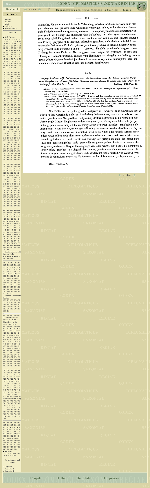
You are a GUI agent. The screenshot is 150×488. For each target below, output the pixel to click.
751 (8, 392)
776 (11, 407)
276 (8, 151)
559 (18, 287)
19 (7, 44)
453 (15, 232)
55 (9, 55)
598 (4, 311)
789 (4, 414)
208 (15, 120)
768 (18, 403)
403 (15, 210)
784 (4, 412)
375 (4, 197)
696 (8, 366)
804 (18, 423)
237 (11, 134)
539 (18, 278)
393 (15, 204)
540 (4, 280)
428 (15, 221)
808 (15, 425)
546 (8, 283)
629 (18, 335)
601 (8, 315)
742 (11, 388)
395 (4, 206)
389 (18, 201)
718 (15, 377)
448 (15, 230)
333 (15, 177)
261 (8, 144)
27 (9, 46)
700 (4, 370)
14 (12, 41)
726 (8, 381)
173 (15, 103)
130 (4, 85)
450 (4, 232)
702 (11, 370)
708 (15, 372)
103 (15, 72)
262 (11, 144)
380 (4, 199)
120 (4, 81)
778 (18, 407)
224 (18, 127)
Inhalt (7, 24)
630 (4, 337)
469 (18, 239)
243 (15, 136)
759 (4, 401)
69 (9, 59)
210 (4, 123)
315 (4, 171)
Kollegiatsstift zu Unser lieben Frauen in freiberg (12, 398)
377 (11, 197)
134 (18, 85)
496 (18, 256)
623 (15, 333)
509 (18, 265)
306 (8, 166)
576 (15, 300)
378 (15, 197)
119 (18, 79)
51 (17, 52)
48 (9, 52)
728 (15, 381)
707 (11, 372)
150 (4, 94)
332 (11, 177)
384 (18, 199)
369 (18, 193)
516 (8, 269)
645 (4, 344)
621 (8, 333)
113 (15, 77)
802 (11, 423)
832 (11, 436)
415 (4, 217)
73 (20, 59)
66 (20, 57)
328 (15, 175)
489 (18, 247)
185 (4, 109)
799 (4, 418)
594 (8, 309)
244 (18, 136)
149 (18, 92)
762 (15, 401)
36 (15, 48)
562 (11, 289)
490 (4, 250)
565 (4, 291)
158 (15, 96)
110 (4, 77)
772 (15, 405)
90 (9, 66)
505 (4, 265)
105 (4, 74)
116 (8, 79)
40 (7, 50)
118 (15, 79)
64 (15, 57)
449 (18, 230)
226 (8, 129)
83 (9, 63)
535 (4, 278)
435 (4, 226)
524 (18, 272)
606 (8, 326)
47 (7, 52)
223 (15, 127)
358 (15, 188)
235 (4, 134)
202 (11, 118)
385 (4, 201)
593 (4, 309)
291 (8, 158)
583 (4, 304)
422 (11, 219)
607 (11, 326)
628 (15, 335)
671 (8, 355)
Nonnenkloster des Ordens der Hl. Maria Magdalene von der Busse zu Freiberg (10, 321)
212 (11, 123)
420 (4, 219)
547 (11, 283)
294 (18, 158)
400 (4, 210)
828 (15, 434)
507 (11, 265)
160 (4, 98)
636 (8, 340)
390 (4, 204)
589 (8, 307)
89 (7, 66)
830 (4, 436)
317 (11, 171)
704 (18, 370)
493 (8, 256)
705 (4, 372)
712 (11, 375)
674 (18, 355)
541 (8, 280)
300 (4, 164)
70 (12, 59)
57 (15, 55)
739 (18, 386)
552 (11, 285)
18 (4, 44)
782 (15, 410)
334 (18, 177)
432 (11, 223)
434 (18, 223)
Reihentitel (8, 20)
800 (4, 423)
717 (11, 377)
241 (8, 136)
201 (8, 118)
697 (11, 366)
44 (17, 50)
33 (7, 48)
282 (11, 153)
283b (14, 453)
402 (11, 210)
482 (11, 245)
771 (11, 405)
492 (4, 256)
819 (18, 429)
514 (18, 267)
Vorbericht (8, 26)
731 (8, 383)
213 (15, 123)
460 (4, 237)
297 (11, 160)
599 (8, 311)
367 (11, 193)
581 (15, 302)
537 (11, 278)
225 (4, 129)
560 (4, 289)
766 (11, 403)
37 (17, 48)
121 (8, 81)
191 (8, 112)
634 (18, 337)
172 (11, 103)
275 (4, 151)
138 (15, 87)
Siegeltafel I (9, 467)
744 (18, 388)
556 (8, 287)
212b (5, 453)
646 (8, 344)
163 (15, 98)
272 (11, 149)
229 (18, 129)
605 (4, 326)
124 (18, 81)
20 (9, 44)
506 (8, 265)
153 (15, 94)
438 (15, 226)
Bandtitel (8, 22)
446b (18, 453)
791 (11, 414)
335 (4, 180)
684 (18, 359)
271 (8, 149)
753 (15, 392)
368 (15, 193)
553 (15, 285)
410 (4, 215)
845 (4, 443)
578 (4, 302)
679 (18, 357)
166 (8, 101)
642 (11, 342)
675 (4, 357)
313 (15, 169)
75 (7, 61)
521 (8, 272)
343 (15, 182)
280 (4, 153)
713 (15, 375)
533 (15, 276)
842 (11, 440)
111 (8, 77)
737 (11, 386)
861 (8, 449)
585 (11, 304)
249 (18, 138)
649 (18, 344)
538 (15, 278)
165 (4, 101)
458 (15, 234)
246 (8, 138)
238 (15, 134)
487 (11, 247)
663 (15, 350)
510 (4, 267)
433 (15, 223)
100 (4, 72)
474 (18, 241)
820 (4, 432)
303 (15, 164)
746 (8, 390)
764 (4, 403)
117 (11, 79)
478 (15, 243)
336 (8, 180)
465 (4, 239)
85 (15, 63)
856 (8, 447)
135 (4, 87)
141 (8, 90)
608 (15, 326)
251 (8, 140)
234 (18, 131)
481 (8, 245)
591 (15, 307)
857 (11, 447)
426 (8, 221)
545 (4, 283)
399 (18, 206)
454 (18, 232)
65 (17, 57)
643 (15, 342)
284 (18, 153)
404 (18, 210)
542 (11, 280)
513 (15, 267)
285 (4, 155)
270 (4, 149)
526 (8, 274)
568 (15, 291)
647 (11, 344)
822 (11, 432)
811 (8, 427)
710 (4, 375)
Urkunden (12, 33)
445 (4, 230)
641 (8, 342)
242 (11, 136)
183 (15, 107)
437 (11, 226)
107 (11, 74)
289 (18, 155)
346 (8, 184)
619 (18, 331)
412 (11, 215)
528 (15, 274)
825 (4, 434)
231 (8, 131)
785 (8, 412)
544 (18, 280)
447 (11, 230)
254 (18, 140)
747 (11, 390)
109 (18, 74)
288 (15, 155)
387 (11, 201)
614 (18, 329)
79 (17, 61)
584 (8, 304)
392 (11, 204)
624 (18, 333)
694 (18, 364)
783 (18, 410)
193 (15, 112)
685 (4, 361)
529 (18, 274)
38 (20, 48)
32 (4, 48)
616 (8, 331)
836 (8, 438)
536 (8, 278)
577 (18, 300)
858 (15, 447)
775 (8, 407)
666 (8, 353)
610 (4, 329)
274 (18, 149)
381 (8, 199)
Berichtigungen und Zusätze (12, 461)
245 (4, 138)
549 (18, 283)
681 (8, 359)
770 (8, 405)
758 (15, 394)
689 (18, 361)
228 (15, 129)
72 (17, 59)
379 (18, 197)
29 (15, 46)
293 (15, 158)
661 (8, 350)
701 (8, 370)
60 (4, 57)
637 (11, 340)
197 (11, 114)
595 (11, 309)
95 (4, 68)
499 (11, 258)
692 (11, 364)
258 (15, 142)
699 (18, 366)
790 (8, 414)
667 (11, 353)
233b (9, 453)
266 (8, 147)
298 (15, 160)
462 (11, 237)
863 (15, 449)
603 (15, 315)
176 (8, 105)
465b (5, 456)
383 (15, 199)
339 (18, 180)
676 (8, 357)
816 (8, 429)
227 (11, 129)
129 (18, 83)
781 (11, 410)
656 (8, 348)
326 (8, 175)
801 (8, 423)
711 (8, 375)
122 (11, 81)
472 (11, 241)
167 (11, 101)
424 (18, 219)
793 (18, 414)
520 (4, 272)
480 (4, 245)
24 (20, 44)
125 (4, 83)
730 (4, 383)
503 (15, 263)
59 (20, 55)
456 (8, 234)
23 (17, 44)
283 (15, 153)
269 (18, 147)
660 (4, 350)
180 (4, 107)
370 (4, 195)
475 (4, 243)
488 (15, 247)
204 (18, 118)
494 (11, 256)
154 (18, 94)
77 (12, 61)
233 (15, 131)
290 (4, 158)
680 (4, 359)
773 (18, 405)
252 (11, 140)
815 (4, 429)
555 (4, 287)
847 (11, 443)
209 (18, 120)
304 (18, 164)
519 (18, 269)
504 (18, 263)
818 (15, 429)
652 (11, 346)
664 (18, 350)
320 (4, 173)
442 (11, 228)
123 (15, 81)
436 (8, 226)
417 (11, 217)
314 (18, 169)
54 (7, 55)
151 (8, 94)
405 (4, 212)
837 (11, 438)
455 (4, 234)
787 (15, 412)
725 (4, 381)
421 (8, 219)
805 (4, 425)
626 (8, 335)
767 (15, 403)
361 (8, 191)
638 (15, 340)
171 (8, 103)
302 (11, 164)
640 (4, 342)
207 (11, 120)
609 (18, 326)
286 (8, 155)
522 (11, 272)
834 (18, 436)
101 (8, 72)
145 (4, 92)
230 (4, 131)
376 (8, 197)
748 (15, 390)
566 (8, 291)
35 (12, 48)
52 (20, 52)
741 (8, 388)
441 (8, 228)
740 (4, 388)
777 (15, 407)
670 (4, 355)
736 (8, 386)
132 (11, 85)
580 (11, 302)
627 (11, 335)
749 (18, 390)
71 (15, 59)
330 (4, 177)
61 (7, 57)
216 (8, 125)
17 (20, 41)
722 (11, 379)
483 (15, 245)
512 (11, 267)
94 (20, 66)
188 (15, 109)
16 (17, 41)
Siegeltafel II (9, 469)
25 (4, 46)
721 (8, 379)
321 (8, 173)
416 (8, 217)
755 (4, 394)
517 (11, 269)
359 (18, 188)
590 (11, 307)
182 (11, 107)
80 (20, 61)
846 (8, 443)
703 (15, 370)
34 (9, 48)
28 (12, 46)
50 (15, 52)
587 (18, 304)
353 (15, 186)
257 (11, 142)
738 (15, 386)
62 (9, 57)
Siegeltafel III (9, 471)
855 (4, 447)
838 (15, 438)
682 (11, 359)
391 (8, 204)
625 (4, 335)
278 (15, 151)
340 (4, 182)
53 (4, 55)
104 (18, 72)
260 (4, 144)
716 (8, 377)
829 (18, 434)
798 (18, 416)
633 (15, 337)
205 (4, 120)
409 (18, 212)
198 (15, 114)
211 (8, 123)
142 (11, 90)
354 (18, 186)
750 (4, 392)
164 (18, 98)
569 (18, 291)
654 (18, 346)
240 (4, 136)
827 (11, 434)
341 (8, 182)
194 (18, 112)
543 (15, 280)
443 (15, 228)
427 (11, 221)
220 (4, 127)
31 (20, 46)
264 (18, 144)
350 (4, 186)
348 (15, 184)
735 (4, 386)
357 (11, 188)
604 (18, 315)
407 (11, 212)
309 (18, 166)
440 (4, 228)
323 (15, 173)
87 (20, 63)
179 (18, 105)
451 (8, 232)
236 (8, 134)
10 (20, 39)
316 (8, 171)
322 (11, 173)
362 (11, 191)
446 (8, 230)
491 (8, 250)
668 (15, 353)
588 (4, 307)
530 (4, 276)
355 (4, 188)
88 (4, 66)
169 (18, 101)
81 (4, 63)
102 (11, 72)
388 (15, 201)
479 (18, 243)
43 (15, 50)
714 (18, 375)
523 (15, 272)
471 (8, 241)
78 (15, 61)
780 (8, 410)
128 (15, 83)
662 (11, 350)
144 (18, 90)
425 (4, 221)
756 (8, 394)
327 (11, 175)
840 (4, 440)
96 (7, 68)
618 (15, 331)
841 (8, 440)
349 (18, 184)
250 (4, 140)
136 (8, 87)
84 (12, 63)
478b (9, 456)
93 (17, 66)
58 (17, 55)
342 (11, 182)
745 (4, 390)
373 (15, 195)
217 (11, 125)
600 (4, 315)
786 (11, 412)
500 (4, 263)
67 (4, 59)
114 (18, 77)
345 (4, 184)
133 (15, 85)
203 (15, 118)
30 (17, 46)
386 (8, 201)
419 (18, 217)
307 (11, 166)
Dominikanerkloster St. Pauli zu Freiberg (12, 253)
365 (4, 193)
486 (8, 247)
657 (11, 348)
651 (8, 346)
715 (4, 377)
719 (18, 377)
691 (8, 364)
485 (4, 247)
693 (15, 364)
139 (18, 87)
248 (15, 138)
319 (18, 171)
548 (15, 283)
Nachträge (8, 451)
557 (11, 287)
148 (15, 92)
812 (11, 427)
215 (4, 125)
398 (15, 206)
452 (11, 232)
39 (4, 50)
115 (4, 79)
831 (8, 436)
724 (18, 379)
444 (18, 228)
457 (11, 234)
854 (18, 445)
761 (11, 401)
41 (9, 50)
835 (4, 438)
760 (8, 401)
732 (11, 383)
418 (15, 217)
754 (18, 392)
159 (18, 96)
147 (11, 92)
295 (4, 160)
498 (8, 258)
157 (11, 96)
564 (18, 289)
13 (9, 41)
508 (15, 265)
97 (9, 68)
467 (11, 239)
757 (11, 394)
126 (8, 83)
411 (8, 215)
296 (8, 160)
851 (8, 445)
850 (4, 445)
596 (15, 309)
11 (4, 41)
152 (11, 94)
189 (18, 109)
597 (18, 309)
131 (8, 85)
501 (8, 263)
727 (11, 381)
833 (15, 436)
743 (15, 388)
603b (14, 456)
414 (18, 215)
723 (15, 379)
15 (15, 41)
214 (18, 123)
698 (15, 366)
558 (15, 287)
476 (8, 243)
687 (11, 361)
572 (11, 294)
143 (15, 90)
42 (12, 50)
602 (11, 315)
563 (15, 289)
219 (18, 125)
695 (4, 366)
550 (4, 285)
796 (11, 416)
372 (11, 195)
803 (15, 423)
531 (8, 276)
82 (7, 63)
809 (18, 425)
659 (18, 348)
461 (8, 237)
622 (11, 333)
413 (15, 215)
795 (8, 416)
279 (18, 151)
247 (11, 138)
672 (11, 355)
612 (11, 329)
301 (8, 164)
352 (11, 186)
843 (15, 440)
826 (8, 434)
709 (18, 372)
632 (11, 337)
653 (15, 346)
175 (4, 105)
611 (8, 329)
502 (11, 263)
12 (7, 41)
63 (12, 57)
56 (12, 55)
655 (4, 348)
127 (11, 83)
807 (11, 425)
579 (8, 302)
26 (7, 46)
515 (4, 269)
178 (15, 105)
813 (15, 427)
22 (15, 44)
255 (4, 142)
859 (18, 447)
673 (15, 355)
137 (11, 87)
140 (4, 90)
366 (8, 193)
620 (4, 333)
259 (18, 142)
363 (15, 191)
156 (8, 96)
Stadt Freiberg (10, 37)
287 (11, 155)
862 (11, 449)
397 (11, 206)
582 (18, 302)
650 (4, 346)
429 (18, 221)
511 (8, 267)
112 (11, 77)
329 (18, 175)
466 (8, 239)
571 (8, 294)
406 (8, 212)
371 (8, 195)
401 (8, 210)
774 (4, 407)
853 (15, 445)
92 (15, 66)
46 (4, 52)
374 (18, 195)
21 (12, 44)
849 (18, 443)
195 (4, 114)
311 (8, 169)
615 (4, 331)
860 (4, 449)
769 (4, 405)
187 (11, 109)
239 (18, 134)
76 (9, 61)
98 (12, 68)
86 (17, 63)
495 (15, 256)
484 (18, 245)
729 (18, 381)
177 (11, 105)
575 (11, 300)
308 (15, 166)
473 (15, 241)
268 (15, 147)
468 (15, 239)
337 (11, 180)
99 (15, 68)
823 (15, 432)
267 (11, 147)
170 (4, 103)
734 (18, 383)
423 (15, 219)
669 (18, 353)
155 (4, 96)
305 (4, 166)
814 (18, 427)
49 (12, 52)
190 (4, 112)
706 (8, 372)
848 (15, 443)
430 (4, 223)
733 (15, 383)
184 (18, 107)
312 (11, 169)
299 (18, 160)
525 (4, 274)
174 (18, 103)
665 (4, 353)
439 (18, 226)
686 (8, 361)
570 (4, 294)
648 (15, 344)
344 (18, 182)
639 (18, 340)
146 (8, 92)
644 (18, 342)
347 (11, 184)
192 (11, 112)
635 (4, 340)
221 (8, 127)
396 (8, 206)
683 (15, 359)
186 (8, 109)
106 (8, 74)
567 (11, 291)
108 (15, 74)
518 (15, 269)
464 (18, 237)
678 (15, 357)
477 (11, 243)
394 (18, 204)
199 (18, 114)
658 (15, 348)
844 (18, 440)
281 (8, 153)
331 (8, 177)
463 (15, 237)
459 (18, 234)
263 (15, 144)
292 (11, 158)
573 (4, 300)
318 (15, 171)
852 (11, 445)
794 (4, 416)
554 (18, 285)
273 (15, 149)
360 (4, 191)
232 (11, 131)
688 (15, 361)
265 (4, 147)
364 (18, 191)
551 (8, 285)
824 (18, 432)
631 (8, 337)
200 (4, 118)
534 (18, 276)
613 (15, 329)
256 (8, 142)
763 (18, 401)
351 (8, 186)
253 (15, 140)
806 (8, 425)
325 (4, 175)
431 (8, 223)
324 (18, 173)
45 (20, 50)
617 (11, 331)
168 (15, 101)
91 (12, 66)
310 (4, 169)
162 (11, 98)
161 (8, 98)
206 (8, 120)
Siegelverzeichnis (11, 28)
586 (15, 304)
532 (11, 276)
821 (8, 432)
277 (11, 151)
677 (11, 357)
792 (15, 414)
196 (8, 114)
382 (11, 199)
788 (18, 412)
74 (4, 61)
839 (18, 438)
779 (4, 410)
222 (11, 127)
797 (15, 416)
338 (15, 180)
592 (18, 307)
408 (15, 212)
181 (8, 107)
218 (15, 125)
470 (4, 241)
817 (11, 429)
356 (8, 188)
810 (4, 427)
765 (8, 403)
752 (11, 392)
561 (8, 289)
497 (4, 258)
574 (8, 300)
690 (4, 364)
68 (7, 59)
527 (11, 274)
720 (4, 379)
